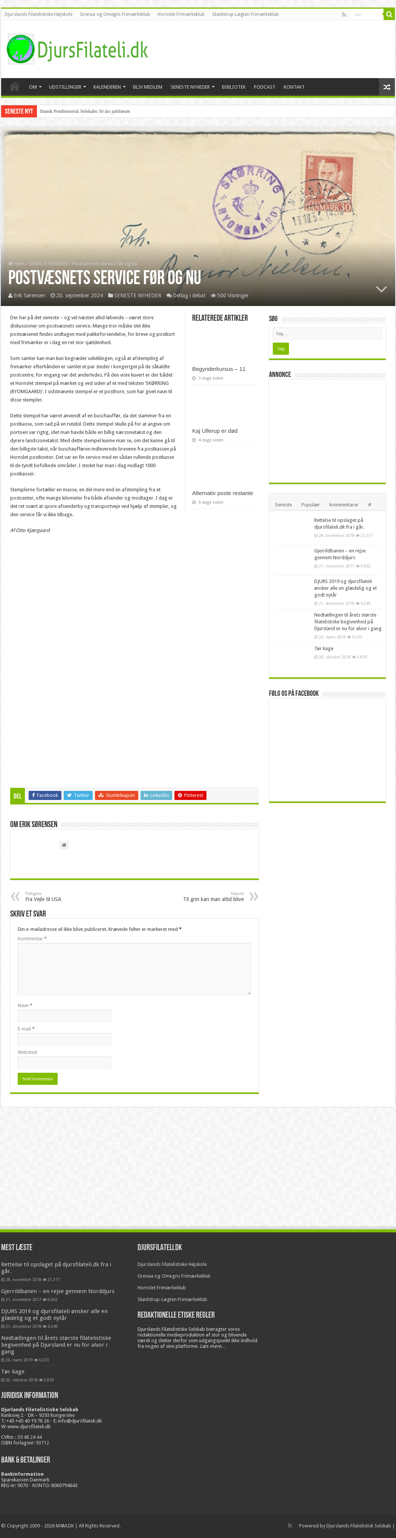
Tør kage (323, 648)
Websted (27, 1052)
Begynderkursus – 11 (219, 369)
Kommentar (32, 938)
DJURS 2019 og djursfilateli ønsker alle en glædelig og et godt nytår (345, 588)
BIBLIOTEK (234, 87)
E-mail (26, 1029)
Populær (310, 505)
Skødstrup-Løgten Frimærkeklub (245, 14)
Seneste (283, 505)
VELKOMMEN (14, 86)
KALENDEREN (107, 87)
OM (33, 87)
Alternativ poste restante (222, 493)
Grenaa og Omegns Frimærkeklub (115, 14)
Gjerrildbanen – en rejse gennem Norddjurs (58, 1291)
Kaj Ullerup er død (215, 431)
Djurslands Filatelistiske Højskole (38, 14)
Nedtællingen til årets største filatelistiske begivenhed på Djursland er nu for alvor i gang (348, 621)
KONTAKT (294, 87)
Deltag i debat (189, 295)
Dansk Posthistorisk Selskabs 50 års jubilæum (85, 111)
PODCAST (264, 87)
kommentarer (344, 505)
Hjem (16, 263)
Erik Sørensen (29, 295)
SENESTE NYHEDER (190, 87)
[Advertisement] (329, 430)
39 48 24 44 (29, 1437)
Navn (25, 1005)
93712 (42, 1443)
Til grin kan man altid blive (205, 896)
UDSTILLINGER (65, 87)
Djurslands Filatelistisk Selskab (358, 1526)
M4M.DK (65, 1526)
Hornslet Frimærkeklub (181, 14)
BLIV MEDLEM (147, 87)
